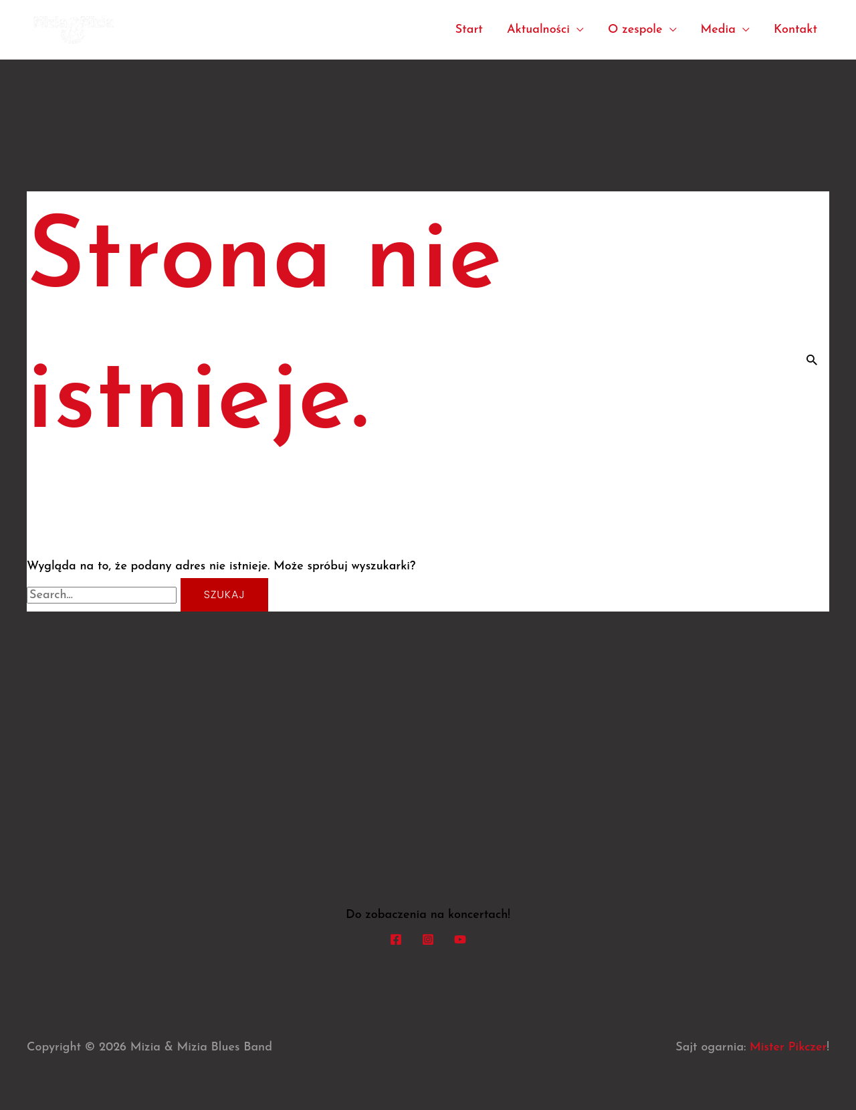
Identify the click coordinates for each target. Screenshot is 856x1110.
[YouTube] (460, 939)
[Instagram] (428, 939)
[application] (577, 30)
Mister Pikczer (788, 1047)
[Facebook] (396, 939)
